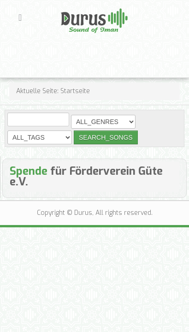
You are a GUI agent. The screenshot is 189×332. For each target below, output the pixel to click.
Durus (70, 7)
